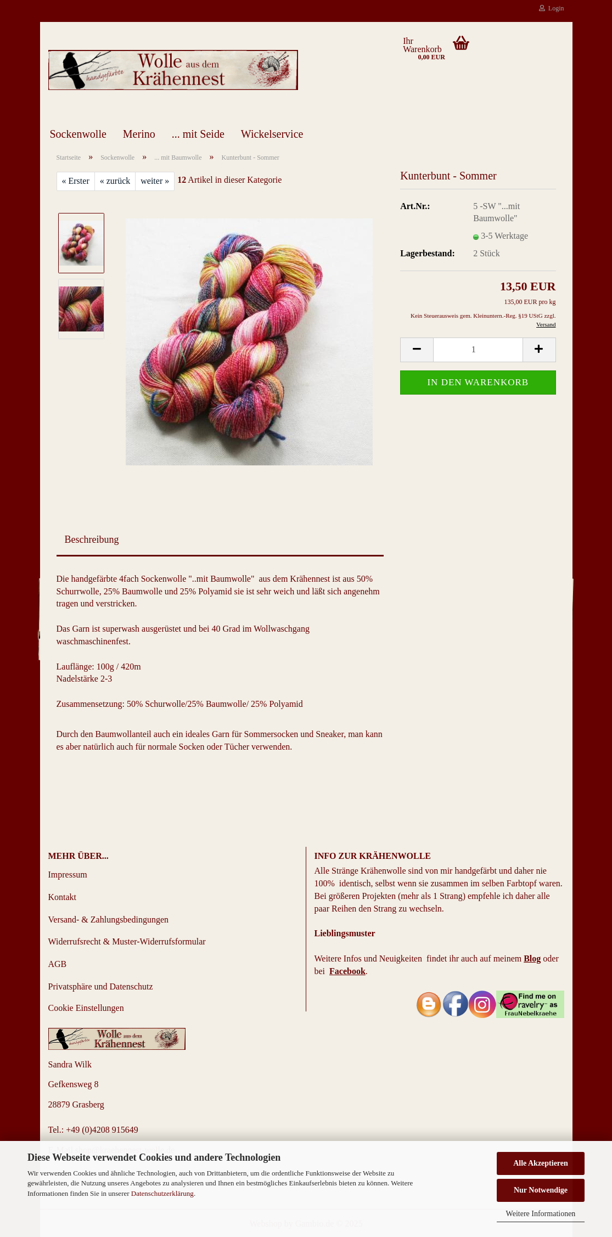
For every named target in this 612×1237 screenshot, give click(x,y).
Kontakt (62, 897)
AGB (57, 964)
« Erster (75, 180)
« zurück (115, 180)
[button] (416, 350)
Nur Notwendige (541, 1190)
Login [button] (551, 8)
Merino (139, 134)
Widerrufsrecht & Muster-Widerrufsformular (127, 941)
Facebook (347, 971)
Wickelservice (272, 134)
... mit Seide (198, 134)
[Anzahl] (478, 350)
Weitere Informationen (541, 1214)
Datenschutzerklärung (162, 1193)
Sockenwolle (78, 134)
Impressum (67, 874)
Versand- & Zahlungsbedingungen (108, 919)
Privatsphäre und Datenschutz (100, 986)
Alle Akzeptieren (540, 1163)
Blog (532, 958)
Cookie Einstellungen (86, 1008)
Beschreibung (92, 539)
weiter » (155, 180)
